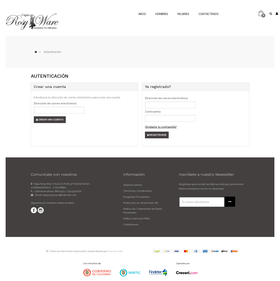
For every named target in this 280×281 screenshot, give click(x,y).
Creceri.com (115, 251)
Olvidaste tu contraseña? (161, 126)
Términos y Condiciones (137, 191)
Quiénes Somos (132, 185)
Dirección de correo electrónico (55, 103)
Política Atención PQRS (136, 218)
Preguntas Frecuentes (136, 196)
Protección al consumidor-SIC (140, 202)
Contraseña (153, 111)
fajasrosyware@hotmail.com (60, 195)
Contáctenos (130, 224)
